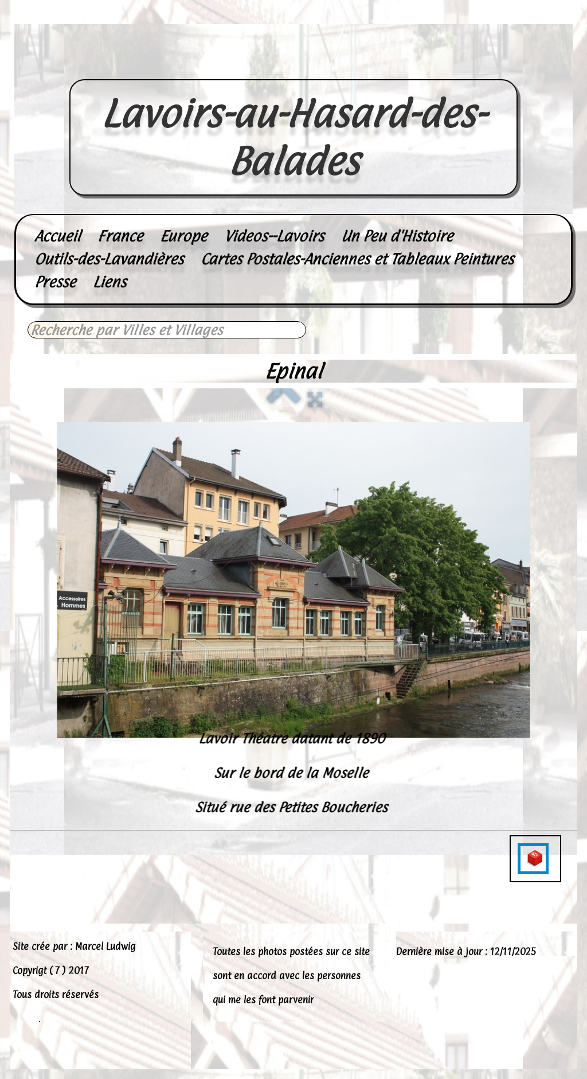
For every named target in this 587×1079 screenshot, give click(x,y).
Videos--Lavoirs (274, 236)
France (120, 236)
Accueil (57, 236)
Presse (55, 282)
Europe (183, 236)
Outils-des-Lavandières (108, 259)
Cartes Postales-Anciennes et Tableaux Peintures (357, 259)
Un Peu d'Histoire (397, 236)
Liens (109, 282)
